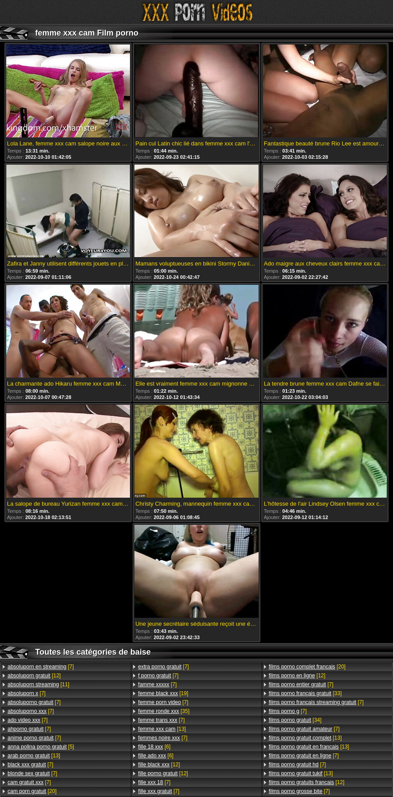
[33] (305, 693)
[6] (154, 747)
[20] (32, 791)
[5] (41, 747)
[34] (295, 720)
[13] (34, 756)
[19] (163, 693)
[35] (163, 711)
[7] (41, 667)
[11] (38, 684)
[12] (34, 675)
